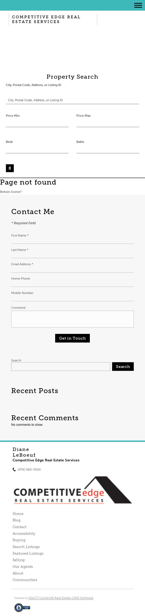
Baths (80, 142)
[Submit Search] (10, 168)
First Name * (20, 235)
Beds (9, 142)
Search (16, 360)
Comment (18, 307)
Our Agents (23, 566)
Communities (25, 580)
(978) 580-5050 (29, 469)
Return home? (10, 192)
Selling (19, 560)
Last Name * (19, 250)
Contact (20, 527)
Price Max (83, 115)
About (18, 573)
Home (18, 514)
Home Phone (20, 278)
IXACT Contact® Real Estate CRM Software (61, 598)
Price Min (13, 115)
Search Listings (26, 547)
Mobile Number (22, 293)
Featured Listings (28, 553)
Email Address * (22, 264)
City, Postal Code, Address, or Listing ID (33, 85)
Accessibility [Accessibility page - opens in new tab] (24, 533)
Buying (19, 540)
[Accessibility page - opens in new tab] (22, 609)
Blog (17, 520)
